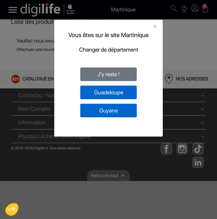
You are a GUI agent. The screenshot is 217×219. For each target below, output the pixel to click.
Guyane (108, 110)
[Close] (155, 26)
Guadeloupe (108, 92)
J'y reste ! (108, 74)
